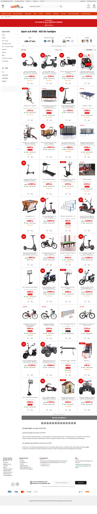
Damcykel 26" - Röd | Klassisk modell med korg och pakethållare (30, 333)
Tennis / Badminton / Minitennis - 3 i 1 (68, 333)
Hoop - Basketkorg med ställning (30, 405)
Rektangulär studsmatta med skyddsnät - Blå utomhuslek (87, 151)
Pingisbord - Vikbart (87, 114)
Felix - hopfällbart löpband (49, 187)
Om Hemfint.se (23, 471)
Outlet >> (42, 1)
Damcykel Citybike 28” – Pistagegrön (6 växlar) (49, 333)
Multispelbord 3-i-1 (30, 224)
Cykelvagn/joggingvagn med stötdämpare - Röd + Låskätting (87, 81)
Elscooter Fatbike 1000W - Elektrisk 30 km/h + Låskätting (30, 81)
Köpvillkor (22, 469)
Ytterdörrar (48, 13)
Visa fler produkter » (59, 426)
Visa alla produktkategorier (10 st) (58, 54)
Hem (2, 16)
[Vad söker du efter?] (46, 6)
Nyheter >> (28, 1)
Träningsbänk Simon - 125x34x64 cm (68, 369)
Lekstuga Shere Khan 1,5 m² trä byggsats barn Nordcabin (68, 406)
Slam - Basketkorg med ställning (30, 295)
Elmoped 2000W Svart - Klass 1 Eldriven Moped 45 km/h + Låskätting (49, 296)
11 (69, 431)
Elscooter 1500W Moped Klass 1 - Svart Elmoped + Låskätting (30, 369)
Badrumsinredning (17, 13)
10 (66, 431)
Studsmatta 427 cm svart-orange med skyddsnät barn (49, 115)
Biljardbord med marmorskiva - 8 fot (68, 262)
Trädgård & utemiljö (6, 13)
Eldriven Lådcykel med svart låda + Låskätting (68, 81)
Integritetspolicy (24, 474)
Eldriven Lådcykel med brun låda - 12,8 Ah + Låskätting (49, 151)
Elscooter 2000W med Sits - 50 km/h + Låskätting (49, 225)
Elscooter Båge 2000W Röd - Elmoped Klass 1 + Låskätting (49, 406)
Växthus (41, 13)
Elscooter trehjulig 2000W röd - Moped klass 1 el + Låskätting (87, 225)
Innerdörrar (56, 13)
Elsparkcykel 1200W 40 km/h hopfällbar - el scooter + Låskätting (30, 188)
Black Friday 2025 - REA (25, 475)
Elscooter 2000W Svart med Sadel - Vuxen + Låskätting (87, 262)
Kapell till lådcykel (87, 187)
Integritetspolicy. (71, 495)
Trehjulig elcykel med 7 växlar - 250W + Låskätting (49, 262)
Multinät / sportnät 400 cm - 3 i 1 (68, 224)
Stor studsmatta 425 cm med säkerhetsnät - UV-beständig (68, 151)
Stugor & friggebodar (73, 13)
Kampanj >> (35, 1)
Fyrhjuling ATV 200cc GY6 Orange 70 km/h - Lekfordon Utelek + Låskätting (87, 406)
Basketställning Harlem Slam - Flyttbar (68, 296)
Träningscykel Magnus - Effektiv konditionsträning (68, 188)
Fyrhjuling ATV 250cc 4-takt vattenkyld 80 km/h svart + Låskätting (49, 369)
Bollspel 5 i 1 (87, 369)
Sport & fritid (28, 13)
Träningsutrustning (86, 13)
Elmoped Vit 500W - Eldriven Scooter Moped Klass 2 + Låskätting (87, 296)
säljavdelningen (79, 474)
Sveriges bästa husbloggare (26, 477)
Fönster (35, 13)
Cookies (22, 472)
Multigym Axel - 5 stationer (30, 114)
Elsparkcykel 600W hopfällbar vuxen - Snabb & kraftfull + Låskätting (68, 115)
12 (72, 431)
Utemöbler (63, 13)
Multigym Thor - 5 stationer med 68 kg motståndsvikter (30, 151)
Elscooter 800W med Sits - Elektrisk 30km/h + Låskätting (49, 81)
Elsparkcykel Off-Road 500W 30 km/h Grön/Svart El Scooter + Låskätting (30, 262)
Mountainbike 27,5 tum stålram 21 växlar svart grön (87, 333)
